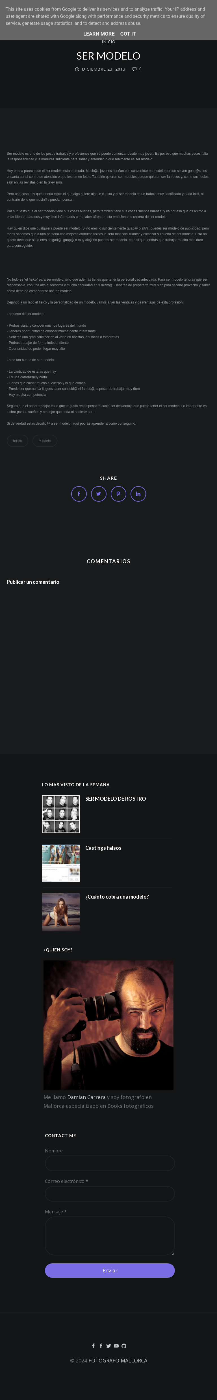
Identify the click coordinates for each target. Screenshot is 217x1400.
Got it (128, 34)
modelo (45, 440)
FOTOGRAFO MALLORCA (117, 1360)
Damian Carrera (86, 1097)
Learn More (99, 34)
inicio (109, 41)
